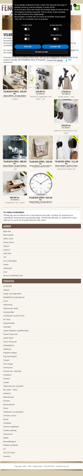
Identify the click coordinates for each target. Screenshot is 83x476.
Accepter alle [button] (55, 256)
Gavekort (6, 456)
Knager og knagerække (12, 294)
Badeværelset (8, 397)
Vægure (6, 290)
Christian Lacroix (9, 416)
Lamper (6, 382)
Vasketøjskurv (8, 345)
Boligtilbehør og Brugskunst (14, 297)
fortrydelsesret (27, 45)
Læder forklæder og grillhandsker (16, 331)
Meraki (5, 419)
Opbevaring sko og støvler (13, 386)
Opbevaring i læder (10, 308)
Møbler (6, 438)
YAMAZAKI (7, 268)
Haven (5, 408)
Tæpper (6, 360)
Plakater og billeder (10, 445)
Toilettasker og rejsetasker (13, 412)
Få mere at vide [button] (41, 262)
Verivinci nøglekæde (11, 427)
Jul (4, 449)
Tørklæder (7, 423)
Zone (5, 272)
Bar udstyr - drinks (10, 390)
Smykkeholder (8, 312)
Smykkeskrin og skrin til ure (13, 316)
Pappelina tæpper (10, 353)
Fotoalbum (7, 375)
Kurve (5, 301)
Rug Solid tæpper (10, 356)
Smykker (6, 379)
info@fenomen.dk (62, 466)
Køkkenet (7, 393)
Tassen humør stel (10, 334)
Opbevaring (7, 305)
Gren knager (8, 364)
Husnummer (8, 434)
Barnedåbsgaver (9, 442)
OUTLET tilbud (9, 453)
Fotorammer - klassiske (12, 371)
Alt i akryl (6, 319)
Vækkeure (7, 349)
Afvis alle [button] (27, 256)
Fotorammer (8, 368)
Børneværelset (9, 405)
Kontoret (6, 401)
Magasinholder (9, 323)
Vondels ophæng (9, 430)
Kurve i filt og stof (10, 342)
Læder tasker (8, 338)
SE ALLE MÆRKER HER (13, 276)
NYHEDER (7, 286)
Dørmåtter (7, 327)
